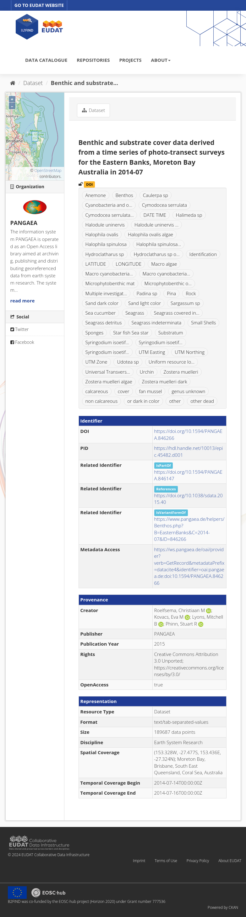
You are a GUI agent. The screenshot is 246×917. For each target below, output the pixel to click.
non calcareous (101, 401)
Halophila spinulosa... (158, 244)
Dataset (33, 83)
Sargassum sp (185, 303)
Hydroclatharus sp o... (156, 254)
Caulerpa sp (155, 195)
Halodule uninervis (105, 224)
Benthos (124, 195)
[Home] (12, 83)
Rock (191, 293)
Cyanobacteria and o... (108, 205)
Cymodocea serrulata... (109, 215)
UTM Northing (190, 352)
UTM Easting (152, 352)
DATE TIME (154, 215)
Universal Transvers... (107, 372)
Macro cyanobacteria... (109, 273)
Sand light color (144, 303)
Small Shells (203, 322)
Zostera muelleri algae (108, 381)
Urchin (147, 372)
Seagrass (134, 313)
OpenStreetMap (47, 170)
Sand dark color (102, 303)
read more (22, 300)
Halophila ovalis (101, 234)
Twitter (19, 329)
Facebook (22, 342)
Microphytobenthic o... (168, 283)
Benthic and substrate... (84, 83)
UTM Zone (96, 362)
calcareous (96, 391)
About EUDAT (229, 860)
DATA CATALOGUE (46, 60)
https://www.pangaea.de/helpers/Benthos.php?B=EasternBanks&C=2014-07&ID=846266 (189, 529)
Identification (203, 254)
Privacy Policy (198, 860)
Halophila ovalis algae (150, 234)
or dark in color (143, 401)
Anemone (95, 195)
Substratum (170, 332)
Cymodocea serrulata (164, 205)
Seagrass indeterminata (157, 322)
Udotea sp (128, 362)
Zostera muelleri (181, 372)
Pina (171, 293)
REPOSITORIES (93, 60)
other (175, 401)
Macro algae (164, 264)
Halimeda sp (189, 215)
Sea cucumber (100, 313)
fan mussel (150, 391)
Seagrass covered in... (177, 313)
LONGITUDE (128, 264)
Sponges (94, 332)
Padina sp (147, 293)
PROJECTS (130, 60)
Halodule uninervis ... (156, 224)
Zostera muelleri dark (164, 381)
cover (123, 391)
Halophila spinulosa (106, 244)
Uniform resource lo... (171, 362)
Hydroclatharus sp (104, 254)
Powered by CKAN (223, 907)
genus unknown (188, 391)
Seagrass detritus (103, 322)
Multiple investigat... (106, 293)
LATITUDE (95, 264)
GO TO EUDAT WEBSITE (39, 5)
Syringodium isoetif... (107, 342)
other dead (202, 401)
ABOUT (161, 60)
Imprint (139, 860)
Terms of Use (166, 860)
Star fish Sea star (131, 332)
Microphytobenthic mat (110, 283)
